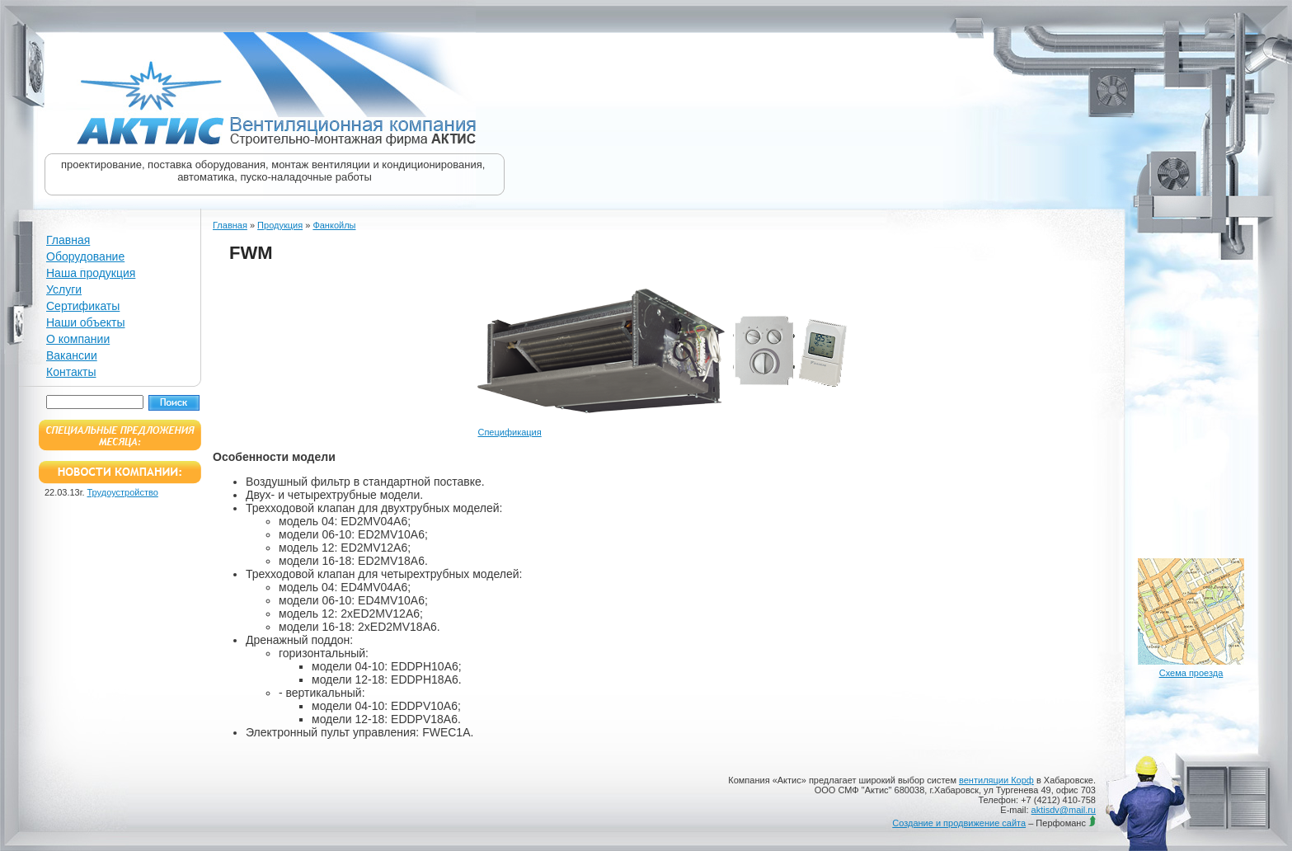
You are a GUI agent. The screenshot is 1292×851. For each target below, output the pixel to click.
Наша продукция (90, 273)
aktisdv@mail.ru (1063, 810)
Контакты (71, 371)
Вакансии (71, 355)
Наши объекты (85, 322)
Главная (68, 240)
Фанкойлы (333, 225)
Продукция (280, 225)
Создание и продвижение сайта (959, 823)
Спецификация (509, 432)
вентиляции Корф (996, 780)
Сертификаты (83, 306)
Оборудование (85, 256)
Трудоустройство (122, 492)
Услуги (64, 289)
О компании (78, 339)
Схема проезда (1191, 673)
